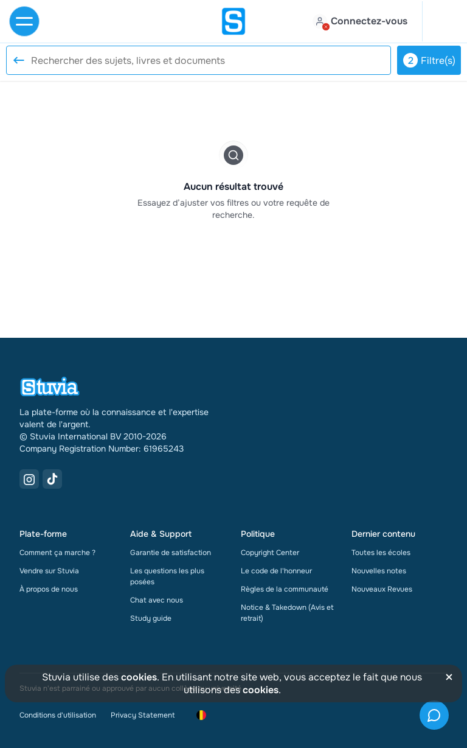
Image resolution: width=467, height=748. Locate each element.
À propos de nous (48, 589)
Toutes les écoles (380, 553)
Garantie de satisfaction (170, 553)
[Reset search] (18, 60)
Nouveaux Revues (381, 589)
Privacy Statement (143, 715)
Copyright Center (270, 553)
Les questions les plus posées (167, 576)
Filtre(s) (429, 60)
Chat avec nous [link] (156, 600)
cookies (139, 677)
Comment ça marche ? (57, 553)
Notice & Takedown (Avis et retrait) (287, 613)
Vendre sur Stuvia (49, 571)
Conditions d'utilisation (57, 715)
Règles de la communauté (284, 589)
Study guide (150, 618)
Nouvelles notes (378, 571)
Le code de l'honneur (276, 571)
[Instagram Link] (29, 479)
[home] (233, 21)
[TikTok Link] (52, 479)
